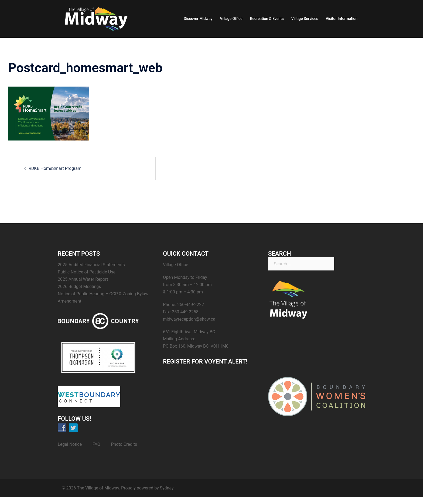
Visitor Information (341, 18)
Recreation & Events (267, 18)
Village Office (231, 18)
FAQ (96, 444)
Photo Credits (124, 444)
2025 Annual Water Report (83, 279)
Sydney (167, 488)
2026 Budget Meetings (79, 286)
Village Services (304, 18)
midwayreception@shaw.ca (189, 319)
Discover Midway (198, 18)
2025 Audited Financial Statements (91, 264)
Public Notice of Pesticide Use (86, 272)
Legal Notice (70, 444)
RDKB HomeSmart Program (55, 168)
